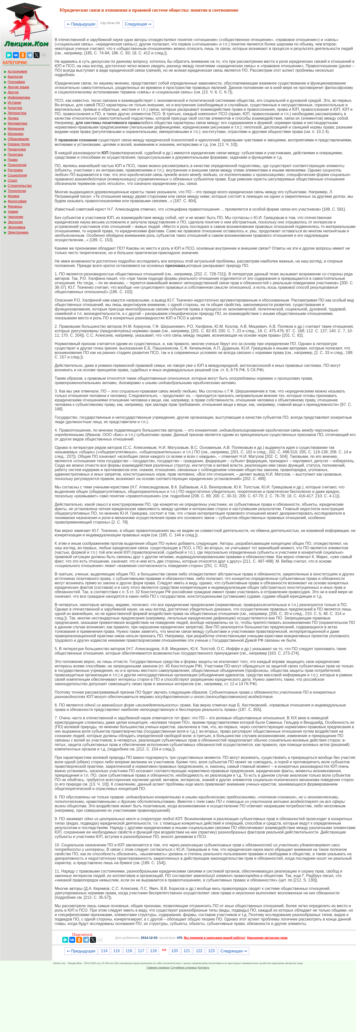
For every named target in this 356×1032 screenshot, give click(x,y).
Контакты (204, 967)
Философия (17, 201)
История (14, 103)
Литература (17, 113)
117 (141, 951)
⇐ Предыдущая (81, 24)
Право (13, 160)
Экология (15, 222)
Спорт (12, 180)
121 (186, 951)
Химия (13, 212)
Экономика (16, 227)
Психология (17, 165)
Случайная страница (183, 967)
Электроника (18, 232)
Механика (15, 134)
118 (153, 951)
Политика (15, 154)
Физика (13, 196)
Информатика (19, 97)
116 (129, 951)
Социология (17, 175)
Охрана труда (19, 144)
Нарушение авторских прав (267, 938)
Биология (15, 77)
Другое (13, 92)
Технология (17, 191)
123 (211, 951)
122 (199, 951)
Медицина (16, 129)
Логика (13, 118)
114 (104, 951)
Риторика (15, 170)
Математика (17, 123)
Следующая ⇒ (138, 24)
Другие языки (18, 87)
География (16, 82)
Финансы (15, 206)
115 (116, 951)
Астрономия (17, 71)
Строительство (20, 186)
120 (174, 951)
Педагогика (17, 149)
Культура (15, 108)
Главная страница (158, 967)
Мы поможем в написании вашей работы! (214, 938)
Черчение (15, 217)
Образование (18, 139)
